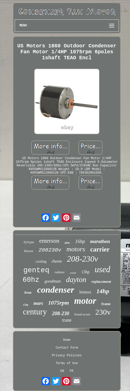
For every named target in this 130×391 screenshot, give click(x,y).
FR (71, 371)
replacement (101, 281)
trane (66, 320)
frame (106, 304)
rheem (57, 261)
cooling (41, 261)
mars (38, 303)
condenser (55, 289)
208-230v (82, 258)
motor (85, 301)
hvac (28, 292)
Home (67, 340)
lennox (85, 292)
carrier (100, 249)
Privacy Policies (67, 355)
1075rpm (58, 302)
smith (73, 272)
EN (62, 371)
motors (76, 249)
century (35, 311)
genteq (36, 270)
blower (28, 251)
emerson (49, 241)
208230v (49, 250)
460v (67, 242)
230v (103, 312)
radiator (59, 272)
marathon (100, 241)
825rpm (29, 242)
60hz (31, 280)
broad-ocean (82, 314)
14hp (102, 291)
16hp (80, 241)
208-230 (60, 313)
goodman (52, 281)
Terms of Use (67, 363)
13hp (85, 272)
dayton (76, 279)
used (102, 269)
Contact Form (67, 348)
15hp (25, 304)
